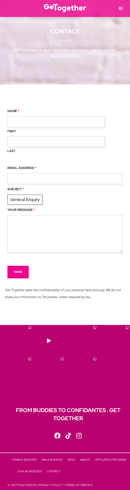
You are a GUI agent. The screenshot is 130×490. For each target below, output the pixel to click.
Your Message (21, 210)
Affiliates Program (110, 460)
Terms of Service (79, 485)
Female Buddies (24, 460)
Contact (54, 471)
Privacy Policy (51, 485)
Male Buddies (52, 460)
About (85, 460)
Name (13, 111)
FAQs (71, 460)
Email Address (21, 168)
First (11, 131)
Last (11, 151)
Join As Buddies (29, 471)
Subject (15, 189)
